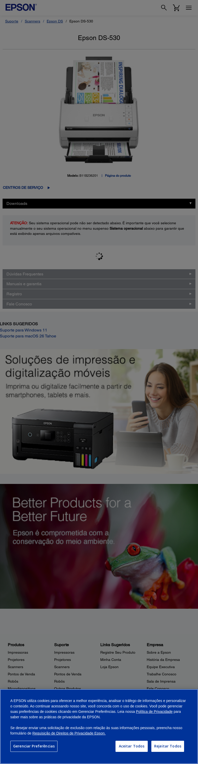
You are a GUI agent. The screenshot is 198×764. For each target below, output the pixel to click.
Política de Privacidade (154, 711)
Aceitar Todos (132, 746)
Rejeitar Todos (167, 746)
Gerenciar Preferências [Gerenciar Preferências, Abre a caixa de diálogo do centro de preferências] (34, 746)
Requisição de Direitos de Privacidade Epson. (69, 733)
